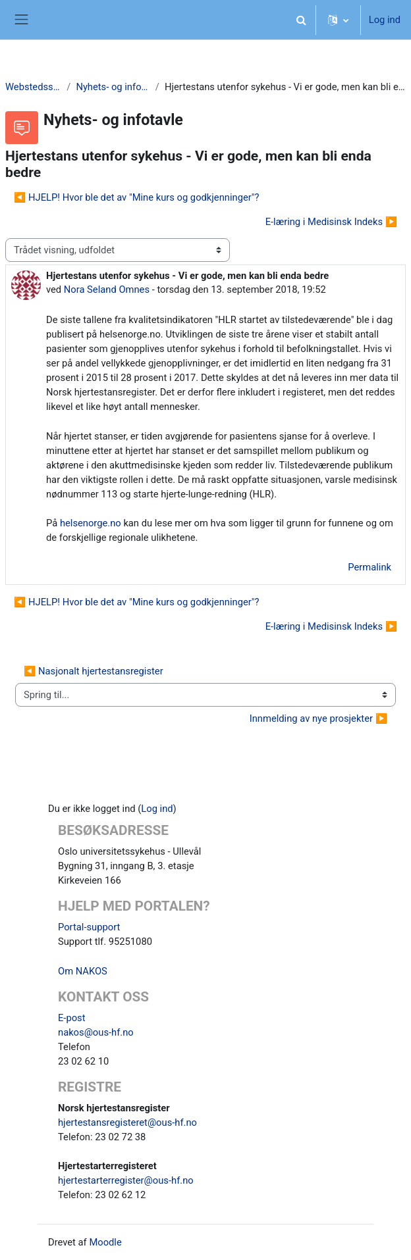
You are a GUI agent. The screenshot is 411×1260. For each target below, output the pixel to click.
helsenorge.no (90, 523)
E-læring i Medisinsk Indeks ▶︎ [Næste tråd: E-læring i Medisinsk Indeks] (331, 222)
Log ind (384, 20)
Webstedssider (33, 87)
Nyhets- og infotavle (113, 87)
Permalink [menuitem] (369, 567)
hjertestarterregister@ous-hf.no (126, 1180)
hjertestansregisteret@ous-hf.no (127, 1122)
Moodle (105, 1242)
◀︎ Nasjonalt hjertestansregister (93, 671)
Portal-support (89, 927)
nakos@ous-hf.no (96, 1032)
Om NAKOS (82, 971)
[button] (301, 19)
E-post (72, 1018)
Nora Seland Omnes (107, 289)
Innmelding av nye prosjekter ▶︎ (318, 718)
